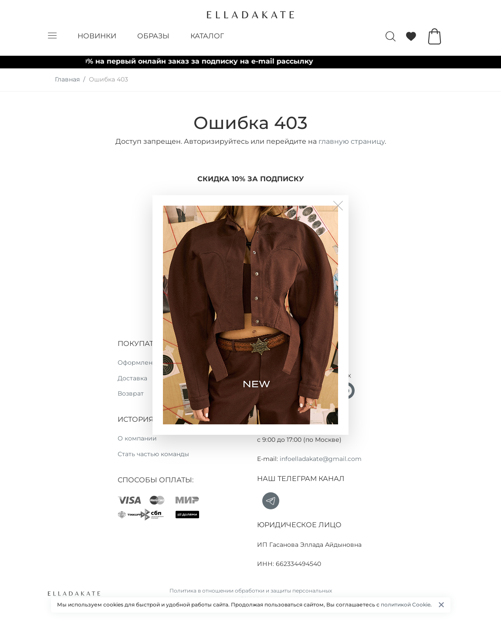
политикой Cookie (405, 604)
